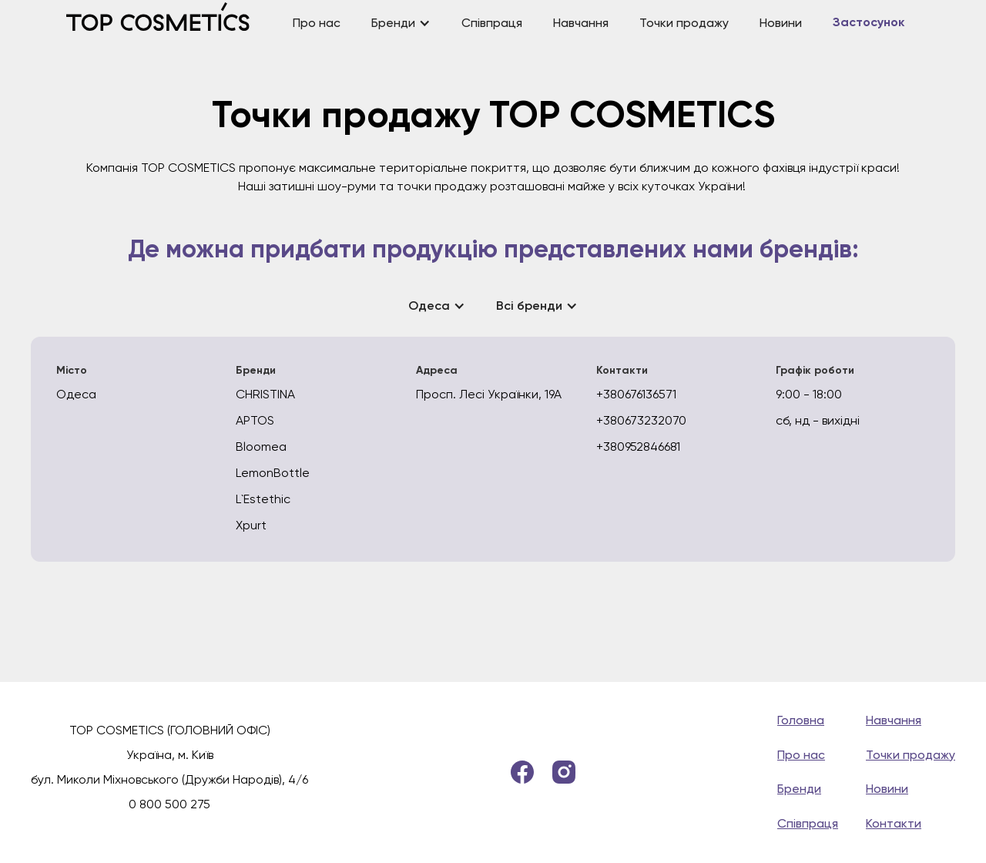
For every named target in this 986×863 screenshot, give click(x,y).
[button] (401, 23)
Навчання (581, 22)
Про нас (316, 22)
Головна (800, 720)
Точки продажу (684, 22)
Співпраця (491, 22)
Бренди (799, 788)
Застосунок (868, 23)
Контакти (893, 823)
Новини (781, 22)
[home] (171, 23)
